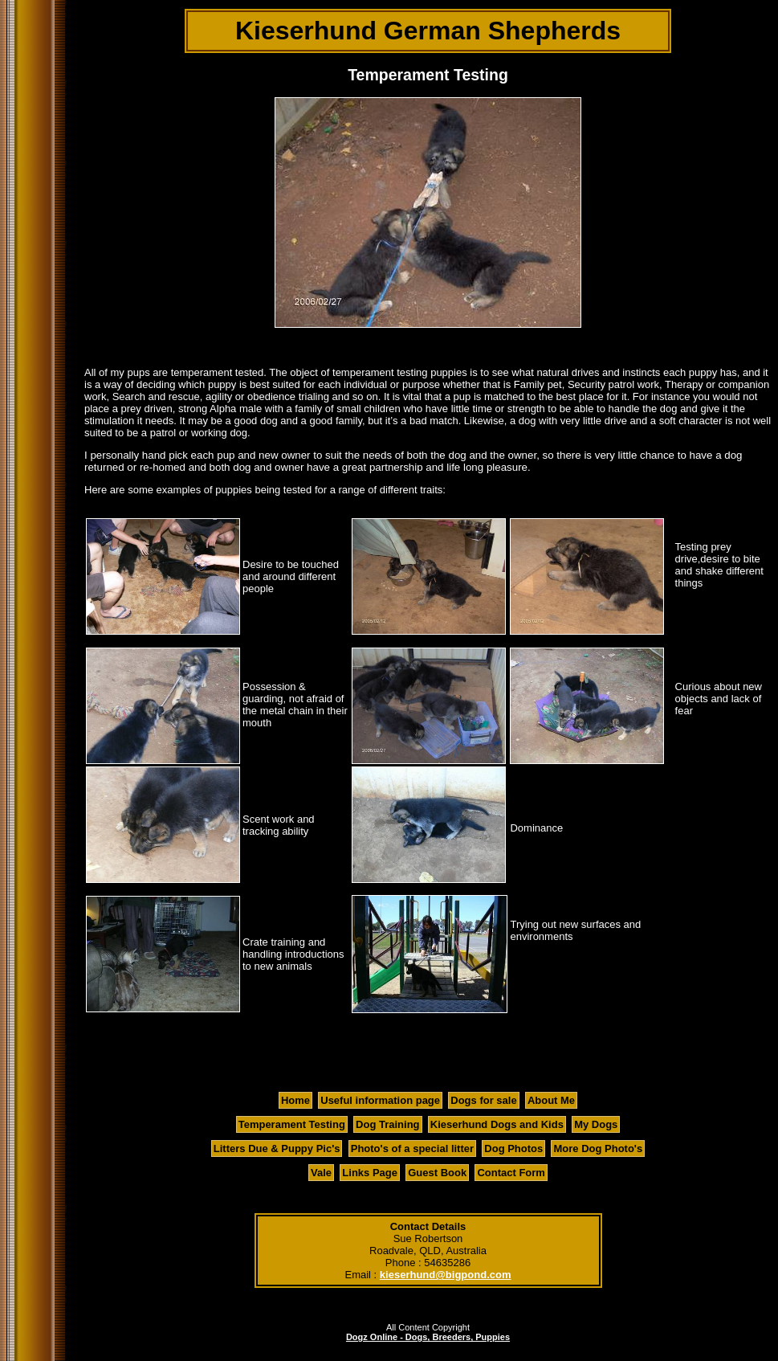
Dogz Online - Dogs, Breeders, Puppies (428, 1337)
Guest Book (437, 1173)
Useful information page (380, 1100)
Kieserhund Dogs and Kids (497, 1124)
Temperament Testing (291, 1124)
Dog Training (387, 1124)
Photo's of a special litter (412, 1148)
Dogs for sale (483, 1100)
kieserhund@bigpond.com (445, 1275)
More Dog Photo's (597, 1148)
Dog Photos (513, 1148)
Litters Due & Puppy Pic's (277, 1148)
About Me (551, 1100)
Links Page (369, 1173)
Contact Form (511, 1173)
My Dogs (595, 1124)
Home (295, 1100)
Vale (321, 1173)
